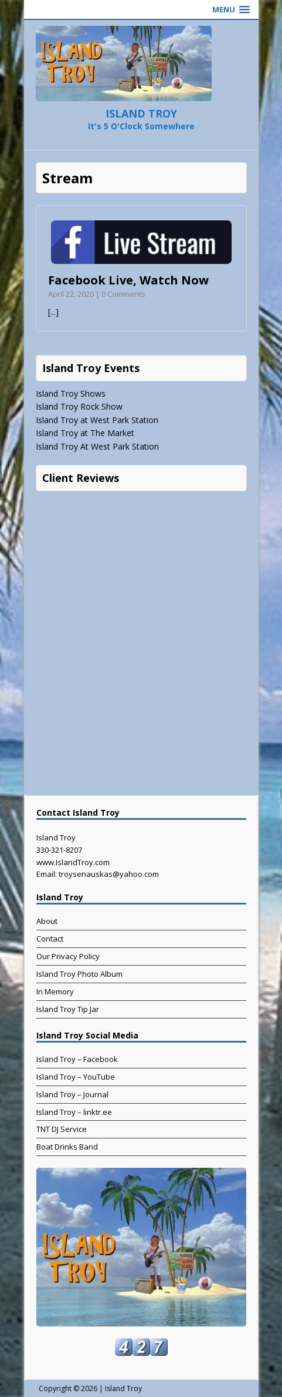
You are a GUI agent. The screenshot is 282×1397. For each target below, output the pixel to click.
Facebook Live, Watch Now (128, 280)
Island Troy (123, 1388)
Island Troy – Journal (72, 1094)
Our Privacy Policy (68, 956)
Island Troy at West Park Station (97, 420)
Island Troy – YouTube (75, 1076)
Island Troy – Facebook (77, 1059)
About (46, 921)
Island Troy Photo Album (79, 974)
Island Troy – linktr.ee (74, 1112)
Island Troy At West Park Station (97, 446)
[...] (53, 311)
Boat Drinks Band (67, 1146)
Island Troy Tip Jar (67, 1009)
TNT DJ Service (61, 1129)
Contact (49, 938)
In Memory (55, 991)
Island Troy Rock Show (79, 406)
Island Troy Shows (71, 393)
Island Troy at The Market (85, 432)
